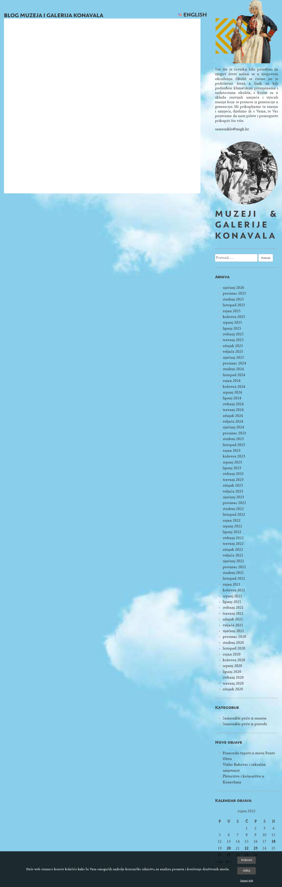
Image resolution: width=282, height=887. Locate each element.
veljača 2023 (233, 491)
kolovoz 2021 (234, 590)
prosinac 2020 (234, 636)
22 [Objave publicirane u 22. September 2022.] (247, 848)
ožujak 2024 (233, 415)
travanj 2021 (233, 613)
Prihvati (246, 860)
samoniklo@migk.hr (232, 129)
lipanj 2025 (232, 328)
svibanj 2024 (233, 404)
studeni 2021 (233, 572)
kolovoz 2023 (234, 456)
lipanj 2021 (232, 601)
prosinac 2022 (234, 502)
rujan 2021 (232, 584)
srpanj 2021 (232, 596)
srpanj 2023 (232, 462)
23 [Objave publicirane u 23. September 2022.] (256, 848)
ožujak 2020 (233, 689)
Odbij (246, 870)
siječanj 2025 (233, 357)
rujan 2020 (232, 654)
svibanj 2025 (233, 334)
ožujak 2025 (233, 346)
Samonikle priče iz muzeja (245, 718)
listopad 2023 (234, 445)
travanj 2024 (233, 409)
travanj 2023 (233, 479)
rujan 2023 (232, 450)
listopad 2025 (234, 305)
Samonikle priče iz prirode (245, 724)
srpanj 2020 (232, 665)
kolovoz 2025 (234, 316)
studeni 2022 (233, 508)
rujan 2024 (232, 380)
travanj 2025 (233, 340)
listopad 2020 (234, 648)
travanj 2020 (233, 683)
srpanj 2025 (232, 322)
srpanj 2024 (232, 392)
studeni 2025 (233, 299)
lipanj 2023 (232, 468)
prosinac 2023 (234, 433)
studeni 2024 (233, 369)
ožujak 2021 (233, 619)
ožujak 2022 (233, 549)
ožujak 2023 (233, 485)
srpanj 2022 (232, 526)
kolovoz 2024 (234, 386)
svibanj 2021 (233, 607)
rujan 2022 (232, 520)
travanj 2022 (233, 543)
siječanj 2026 (233, 287)
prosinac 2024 (234, 363)
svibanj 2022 (233, 538)
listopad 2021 (234, 578)
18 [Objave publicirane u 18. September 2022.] (273, 841)
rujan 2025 (232, 311)
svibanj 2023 (233, 473)
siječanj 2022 (233, 561)
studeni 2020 (233, 642)
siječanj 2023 (233, 497)
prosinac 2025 (234, 293)
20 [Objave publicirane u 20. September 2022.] (229, 848)
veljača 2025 (233, 351)
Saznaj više (246, 880)
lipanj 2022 (232, 532)
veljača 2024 (233, 421)
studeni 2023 (233, 439)
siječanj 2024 (233, 427)
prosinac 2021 (234, 567)
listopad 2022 (234, 514)
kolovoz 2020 (234, 660)
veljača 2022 (233, 555)
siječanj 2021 (233, 631)
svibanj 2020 (233, 677)
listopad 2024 (234, 375)
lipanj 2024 (232, 398)
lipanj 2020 (232, 671)
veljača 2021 (233, 625)
